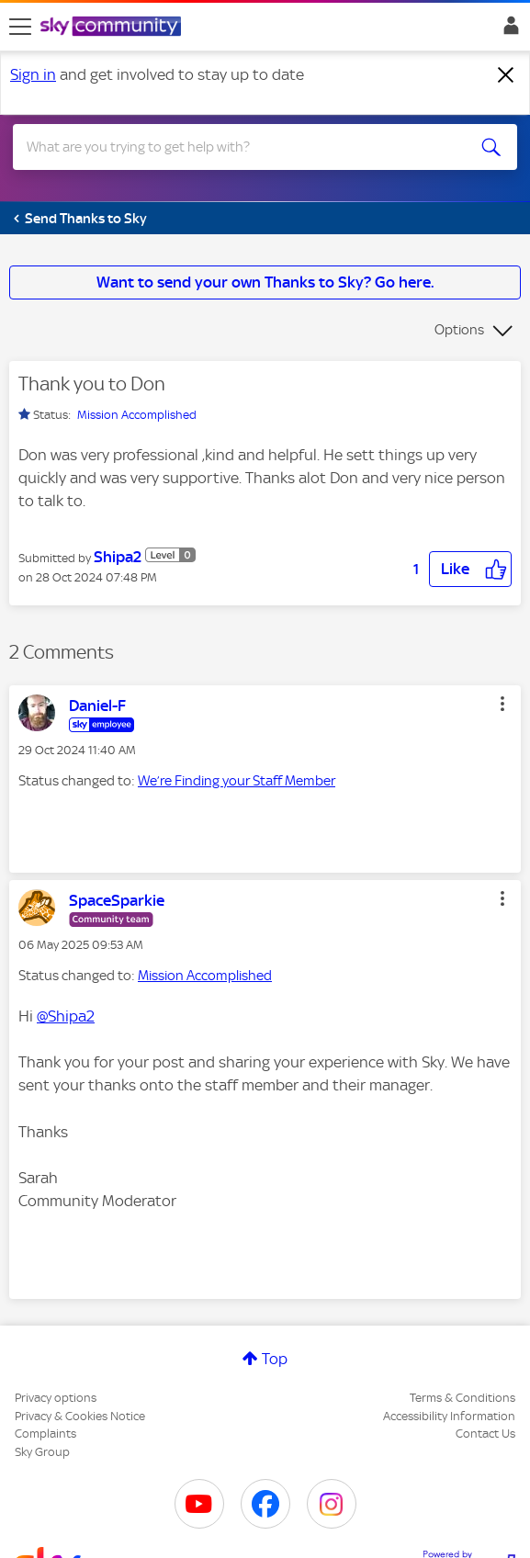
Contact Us (485, 1433)
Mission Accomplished (137, 415)
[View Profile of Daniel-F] (97, 705)
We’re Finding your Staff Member (236, 781)
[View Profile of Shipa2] (117, 557)
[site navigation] (20, 26)
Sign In (507, 30)
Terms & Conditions (462, 1398)
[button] (470, 569)
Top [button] (275, 1358)
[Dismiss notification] (506, 75)
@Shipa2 (66, 1016)
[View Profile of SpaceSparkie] (116, 900)
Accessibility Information (449, 1416)
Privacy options (55, 1398)
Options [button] (459, 330)
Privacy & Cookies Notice (80, 1416)
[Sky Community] (113, 27)
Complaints (45, 1433)
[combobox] (239, 147)
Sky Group (42, 1452)
